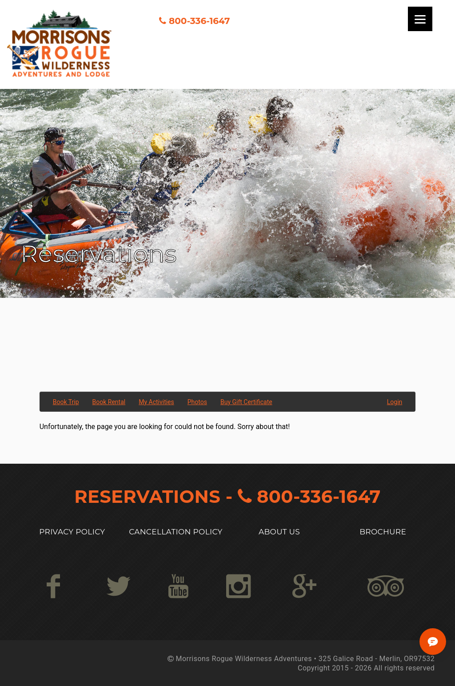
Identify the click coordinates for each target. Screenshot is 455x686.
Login (395, 401)
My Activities (156, 401)
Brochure (382, 531)
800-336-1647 (199, 21)
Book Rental (109, 401)
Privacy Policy (72, 531)
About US (279, 531)
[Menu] (420, 19)
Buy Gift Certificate (246, 401)
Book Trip (66, 401)
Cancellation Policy (176, 531)
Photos (197, 401)
